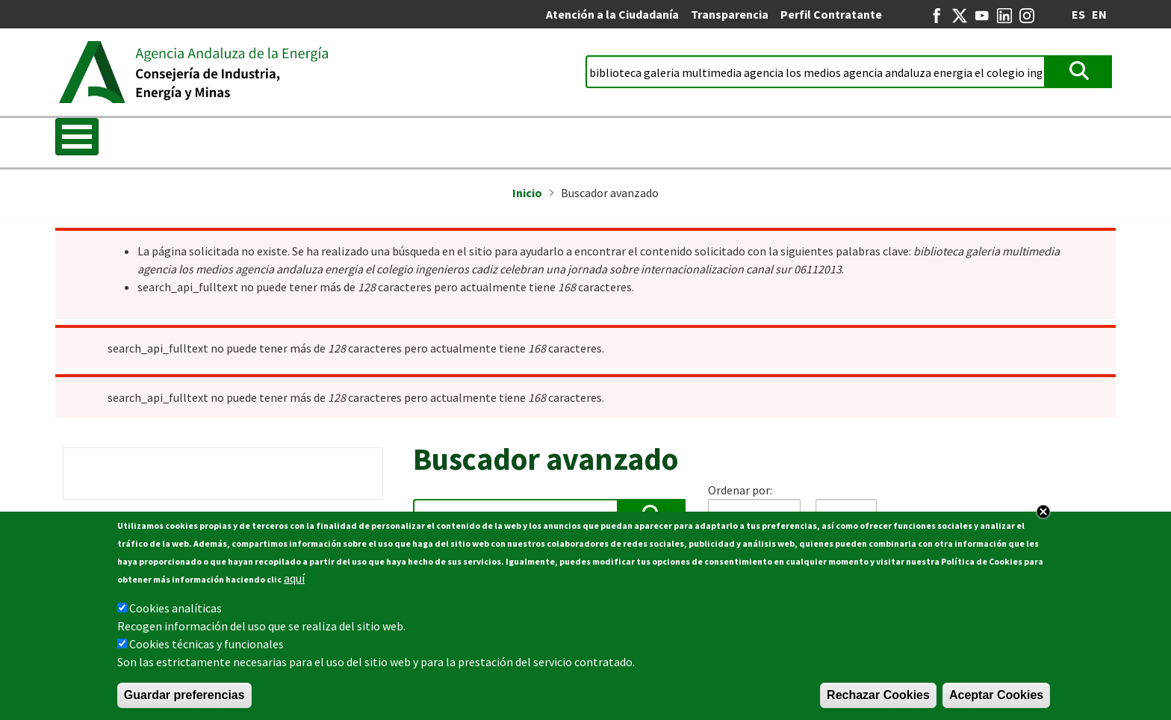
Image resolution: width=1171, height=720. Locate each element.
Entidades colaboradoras (831, 138)
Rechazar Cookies (878, 695)
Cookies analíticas (175, 607)
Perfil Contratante (831, 14)
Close (1043, 512)
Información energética (473, 138)
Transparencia (729, 14)
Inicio (81, 138)
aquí (294, 578)
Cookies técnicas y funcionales (206, 643)
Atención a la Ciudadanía (612, 14)
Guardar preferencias (184, 695)
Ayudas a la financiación (650, 138)
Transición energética (300, 138)
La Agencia (165, 138)
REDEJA (964, 138)
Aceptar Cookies (996, 695)
